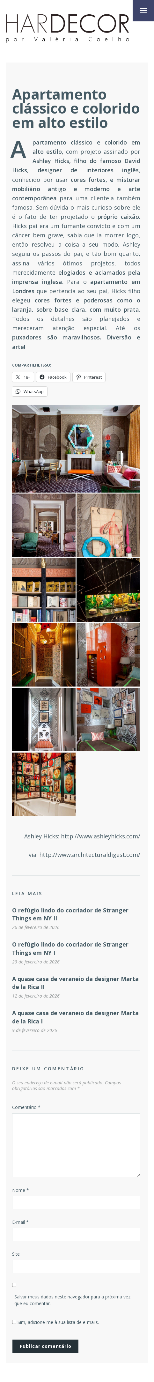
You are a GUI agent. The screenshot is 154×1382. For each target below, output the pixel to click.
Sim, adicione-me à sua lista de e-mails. (55, 1322)
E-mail (20, 1222)
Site (16, 1254)
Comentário (26, 1107)
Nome (20, 1190)
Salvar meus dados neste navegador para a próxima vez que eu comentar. (72, 1300)
